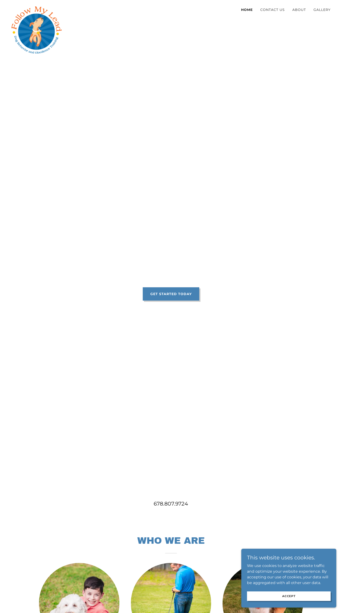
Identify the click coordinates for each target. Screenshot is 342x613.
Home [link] (247, 10)
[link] (36, 8)
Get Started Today (171, 294)
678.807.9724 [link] (171, 504)
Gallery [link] (322, 10)
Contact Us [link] (272, 10)
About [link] (299, 10)
